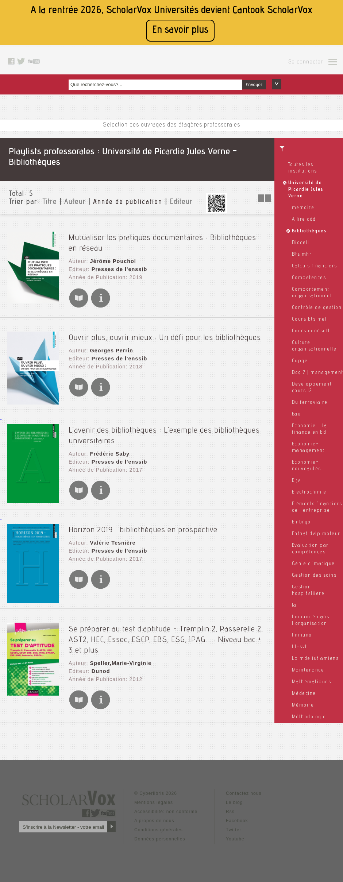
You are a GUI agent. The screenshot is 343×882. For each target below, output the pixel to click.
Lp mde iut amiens (315, 658)
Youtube (235, 829)
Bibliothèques (309, 231)
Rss (230, 802)
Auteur (75, 202)
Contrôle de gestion (317, 307)
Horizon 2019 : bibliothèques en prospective (143, 524)
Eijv (296, 480)
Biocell (300, 242)
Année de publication (127, 202)
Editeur (181, 202)
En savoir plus (180, 30)
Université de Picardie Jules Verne (306, 190)
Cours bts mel (309, 319)
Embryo (301, 522)
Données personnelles (159, 829)
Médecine (304, 693)
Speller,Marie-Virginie (119, 654)
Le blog (234, 793)
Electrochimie (309, 492)
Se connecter (305, 62)
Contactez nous (243, 784)
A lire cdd (304, 219)
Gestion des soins (314, 575)
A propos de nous (154, 811)
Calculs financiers (314, 266)
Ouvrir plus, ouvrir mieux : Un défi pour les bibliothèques (165, 333)
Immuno (302, 635)
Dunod (100, 662)
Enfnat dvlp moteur (316, 534)
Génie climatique (313, 563)
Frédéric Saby (108, 447)
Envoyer (254, 85)
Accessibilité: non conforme (165, 802)
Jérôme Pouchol (111, 258)
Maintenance (308, 670)
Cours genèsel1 (311, 331)
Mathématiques (311, 682)
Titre (49, 202)
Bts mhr (302, 254)
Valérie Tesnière (111, 536)
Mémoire (303, 705)
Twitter (233, 820)
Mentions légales (153, 793)
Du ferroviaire (310, 402)
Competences (309, 278)
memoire (303, 207)
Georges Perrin (110, 345)
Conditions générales (158, 820)
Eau (296, 414)
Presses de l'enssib (118, 265)
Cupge (300, 361)
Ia (294, 605)
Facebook (237, 811)
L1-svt (299, 647)
